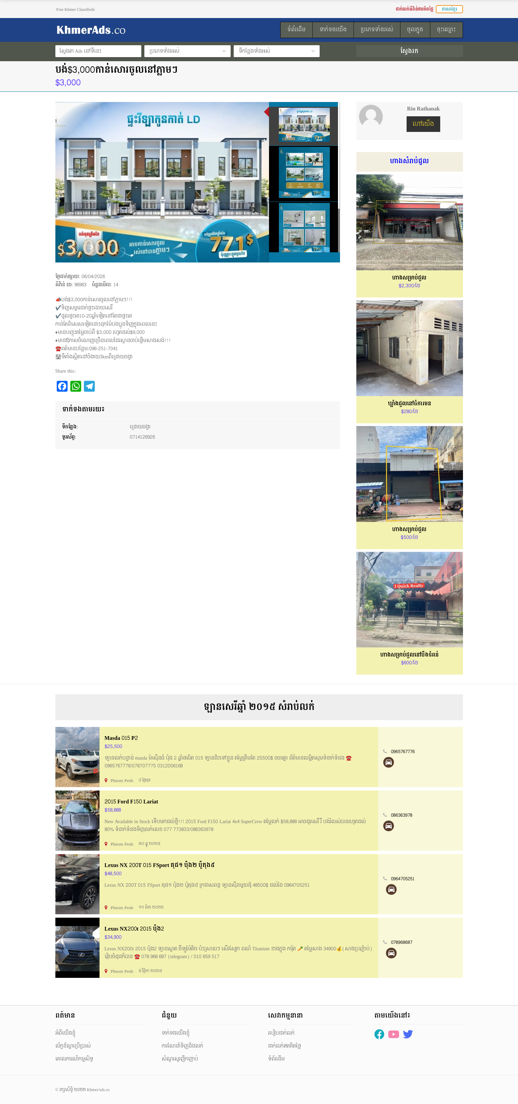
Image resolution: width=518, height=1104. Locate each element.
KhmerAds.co (98, 1089)
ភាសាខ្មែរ (449, 9)
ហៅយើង (423, 124)
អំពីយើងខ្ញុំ (65, 1033)
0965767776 (403, 752)
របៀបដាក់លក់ (281, 1033)
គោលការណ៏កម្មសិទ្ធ (74, 1059)
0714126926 (142, 437)
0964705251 (402, 879)
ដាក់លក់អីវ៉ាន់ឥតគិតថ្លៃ (414, 9)
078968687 (401, 942)
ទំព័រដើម (276, 1059)
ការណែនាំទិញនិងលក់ (182, 1046)
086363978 (401, 815)
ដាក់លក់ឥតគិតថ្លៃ (284, 1046)
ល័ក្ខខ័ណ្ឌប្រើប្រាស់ (73, 1046)
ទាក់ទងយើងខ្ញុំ (176, 1033)
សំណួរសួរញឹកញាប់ (180, 1059)
